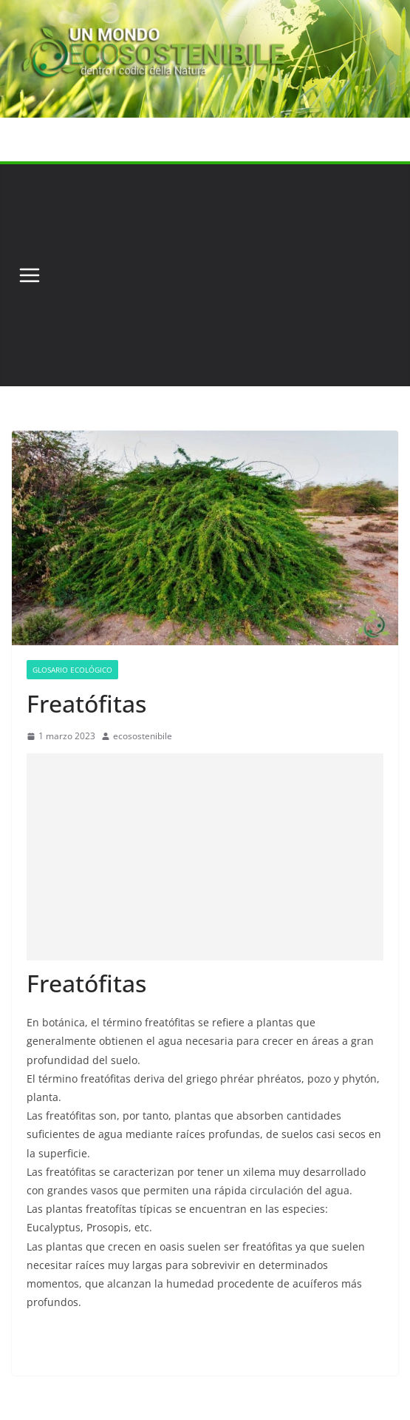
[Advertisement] (222, 275)
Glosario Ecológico (72, 669)
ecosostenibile (142, 736)
